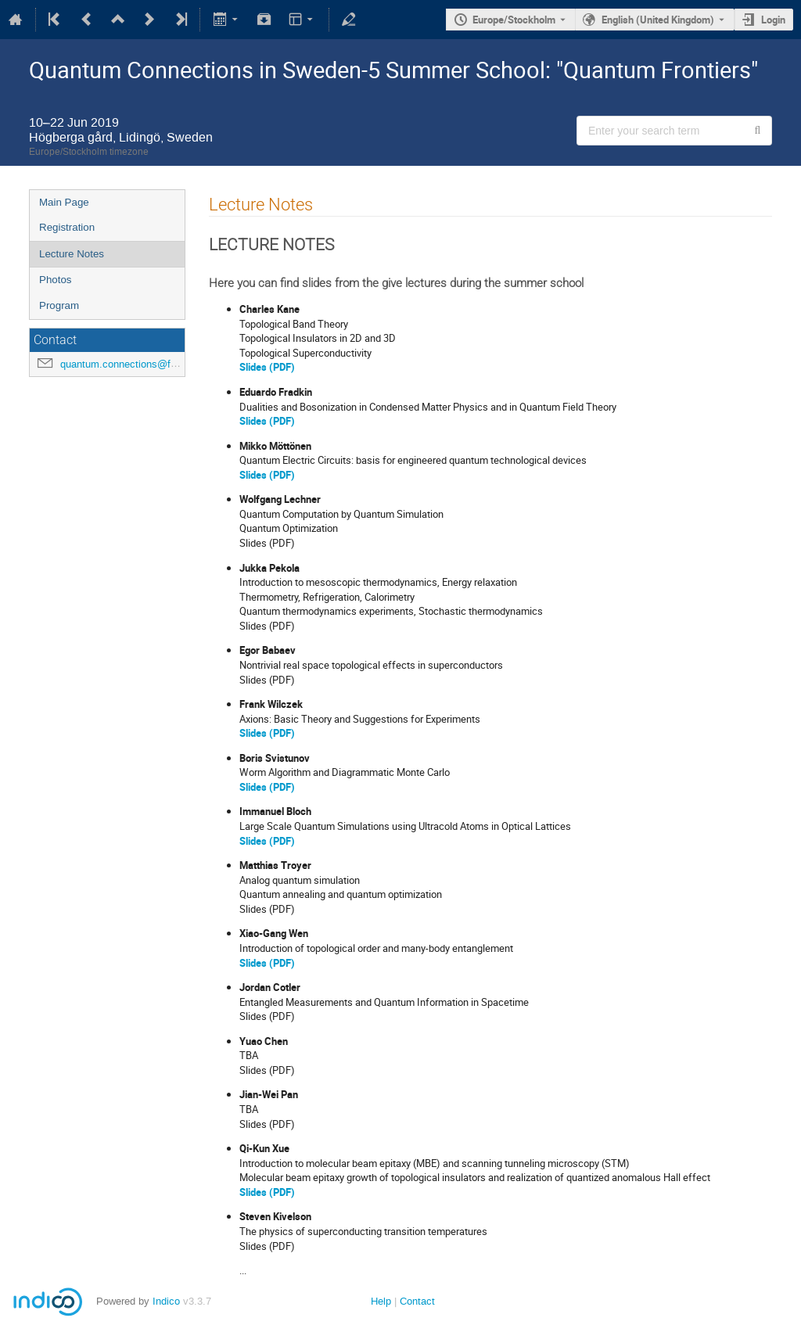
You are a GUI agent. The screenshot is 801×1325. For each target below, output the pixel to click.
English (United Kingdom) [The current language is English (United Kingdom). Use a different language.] (658, 20)
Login (773, 20)
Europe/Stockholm (513, 20)
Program (59, 305)
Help (381, 1301)
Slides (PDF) (267, 367)
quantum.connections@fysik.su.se (138, 364)
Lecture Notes (71, 254)
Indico (166, 1301)
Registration (67, 227)
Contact (417, 1301)
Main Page (64, 202)
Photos (55, 279)
